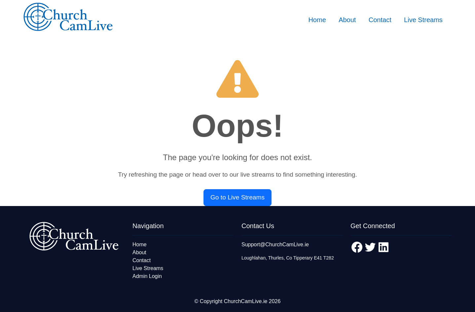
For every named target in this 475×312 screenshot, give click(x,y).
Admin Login (147, 276)
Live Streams (423, 19)
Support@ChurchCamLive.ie (275, 244)
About (347, 19)
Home (317, 19)
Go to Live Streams (237, 197)
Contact (380, 19)
